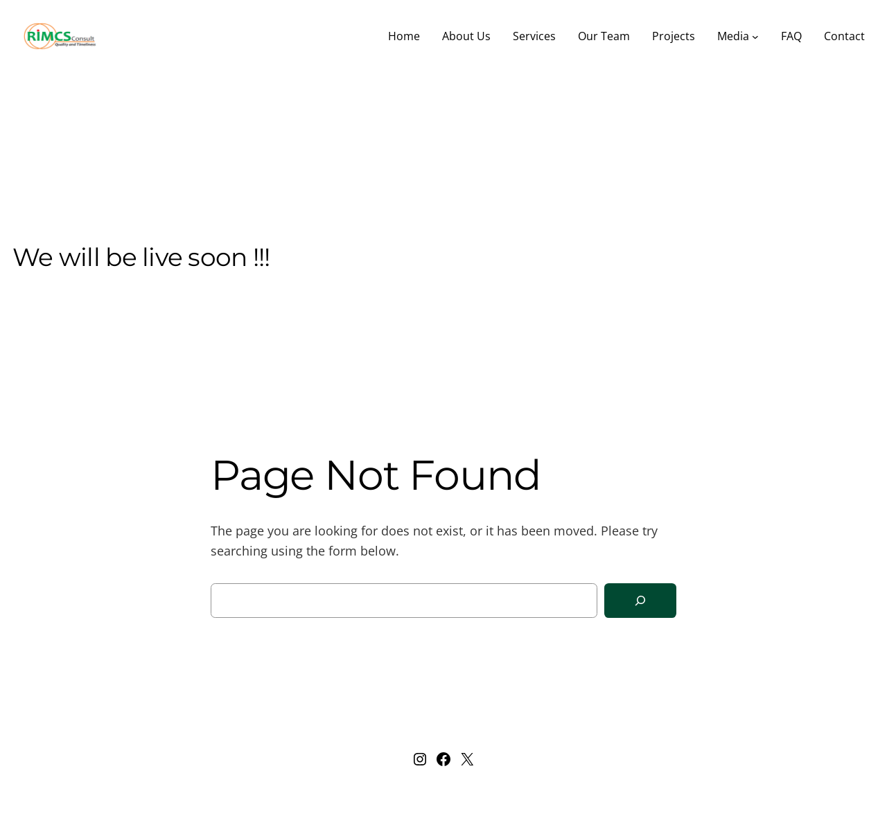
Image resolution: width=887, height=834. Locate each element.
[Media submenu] (755, 36)
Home (404, 36)
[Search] (640, 601)
